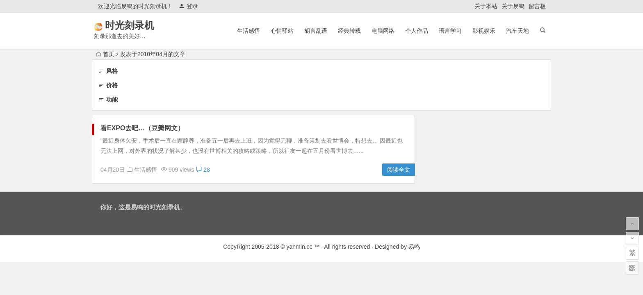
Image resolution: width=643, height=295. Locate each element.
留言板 (537, 6)
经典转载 (349, 30)
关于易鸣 (513, 6)
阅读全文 (398, 169)
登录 (188, 6)
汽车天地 (517, 30)
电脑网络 (383, 30)
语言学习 (450, 30)
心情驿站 (282, 30)
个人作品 (416, 30)
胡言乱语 (315, 30)
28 (203, 169)
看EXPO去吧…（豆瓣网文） (142, 128)
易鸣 (414, 246)
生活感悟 (248, 30)
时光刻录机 (141, 25)
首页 (105, 54)
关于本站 (485, 6)
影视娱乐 (483, 30)
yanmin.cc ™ (303, 246)
